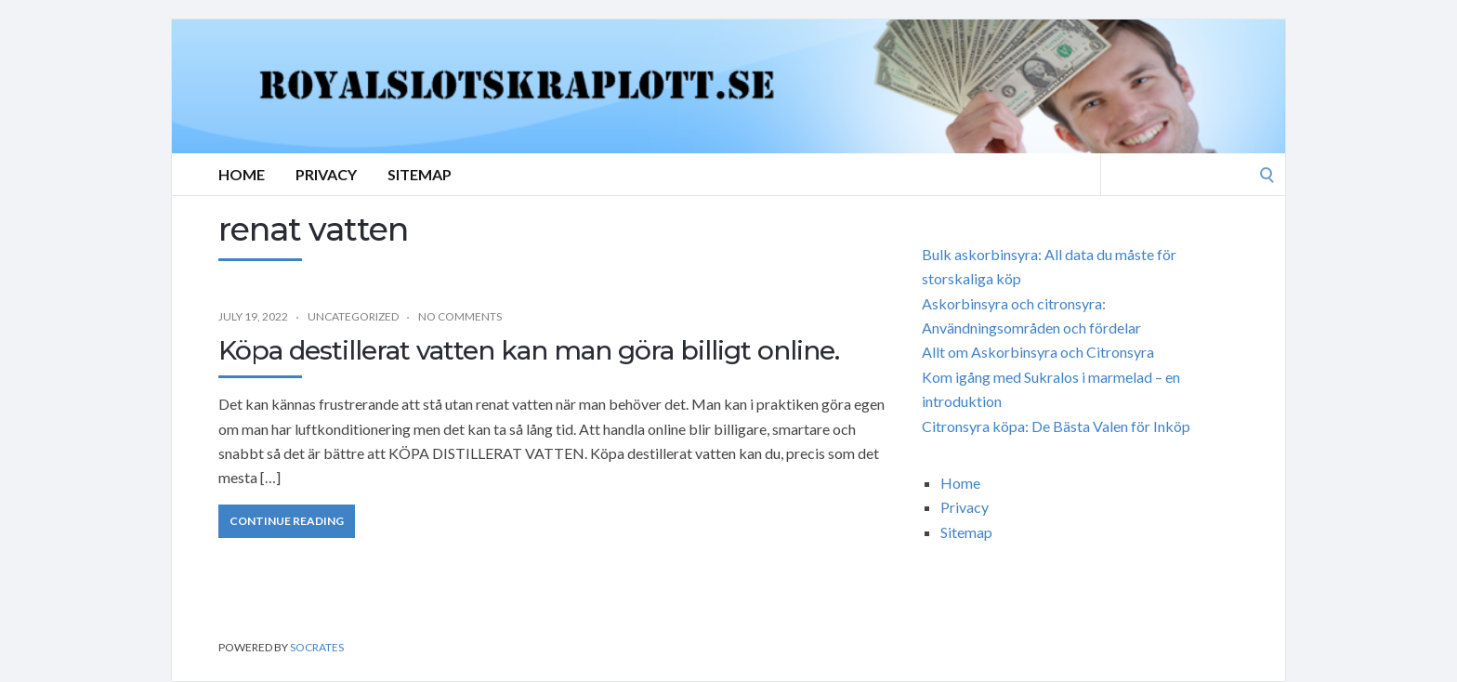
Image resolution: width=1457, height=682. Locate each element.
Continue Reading (287, 521)
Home (241, 174)
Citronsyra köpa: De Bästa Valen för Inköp (1056, 426)
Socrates (317, 647)
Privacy (326, 174)
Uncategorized (353, 316)
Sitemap (419, 174)
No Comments (460, 316)
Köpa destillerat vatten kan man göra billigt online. (528, 350)
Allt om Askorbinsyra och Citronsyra (1038, 352)
